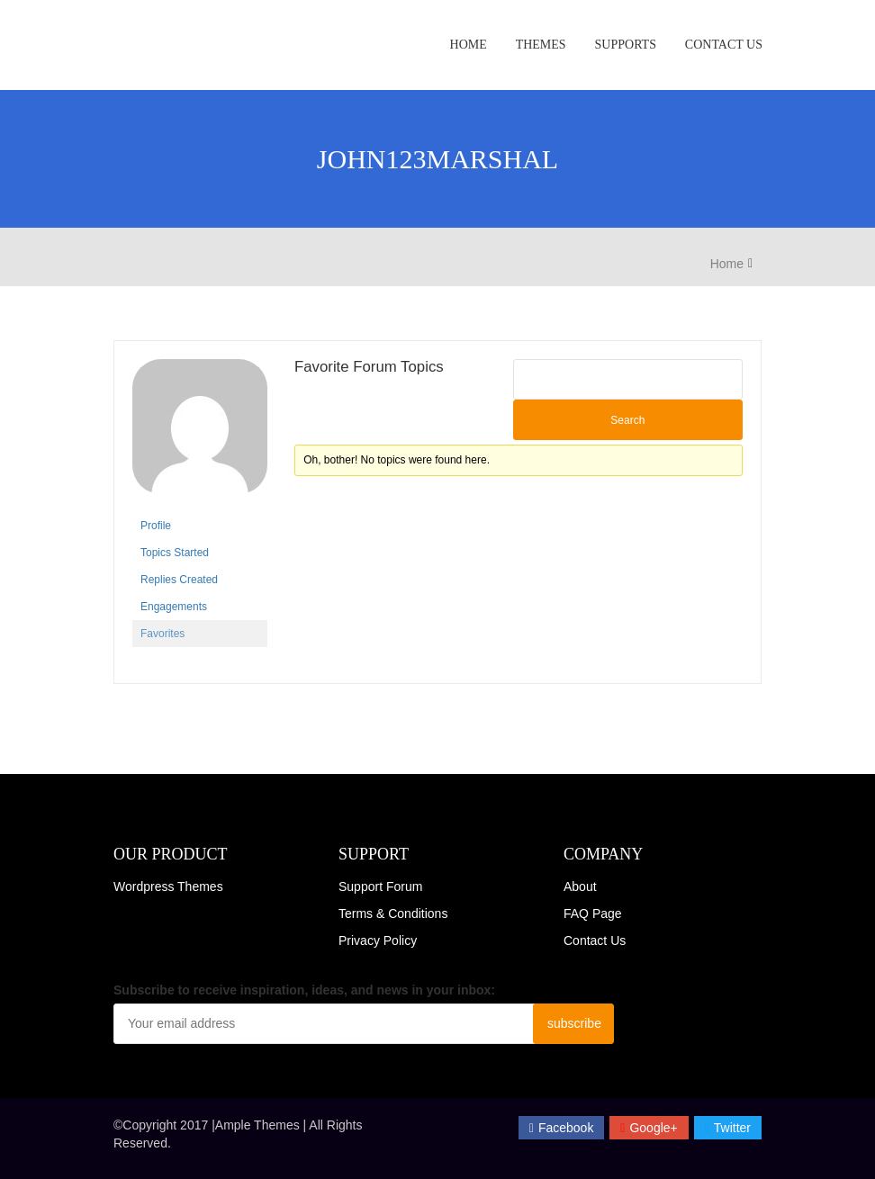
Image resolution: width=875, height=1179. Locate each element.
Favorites (162, 633)
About (580, 886)
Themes (541, 44)
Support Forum (380, 886)
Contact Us (723, 44)
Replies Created (179, 579)
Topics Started (174, 552)
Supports (625, 44)
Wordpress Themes (168, 886)
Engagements (173, 606)
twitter (728, 1127)
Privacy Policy (377, 940)
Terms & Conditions (392, 913)
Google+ (648, 1127)
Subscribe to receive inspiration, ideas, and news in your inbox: (304, 990)
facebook (561, 1127)
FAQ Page (593, 913)
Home (468, 44)
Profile (155, 525)
